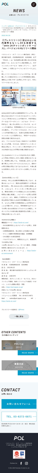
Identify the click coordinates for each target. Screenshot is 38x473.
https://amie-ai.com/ (21, 222)
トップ (4, 26)
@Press (21, 309)
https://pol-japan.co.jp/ (14, 287)
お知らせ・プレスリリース (17, 26)
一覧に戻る (19, 316)
